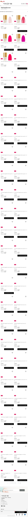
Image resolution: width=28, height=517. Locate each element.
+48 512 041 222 (4, 504)
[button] (1, 3)
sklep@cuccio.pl (4, 502)
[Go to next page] (20, 483)
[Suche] (21, 3)
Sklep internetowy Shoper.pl (11, 515)
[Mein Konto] (25, 3)
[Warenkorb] (26, 3)
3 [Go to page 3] (12, 482)
